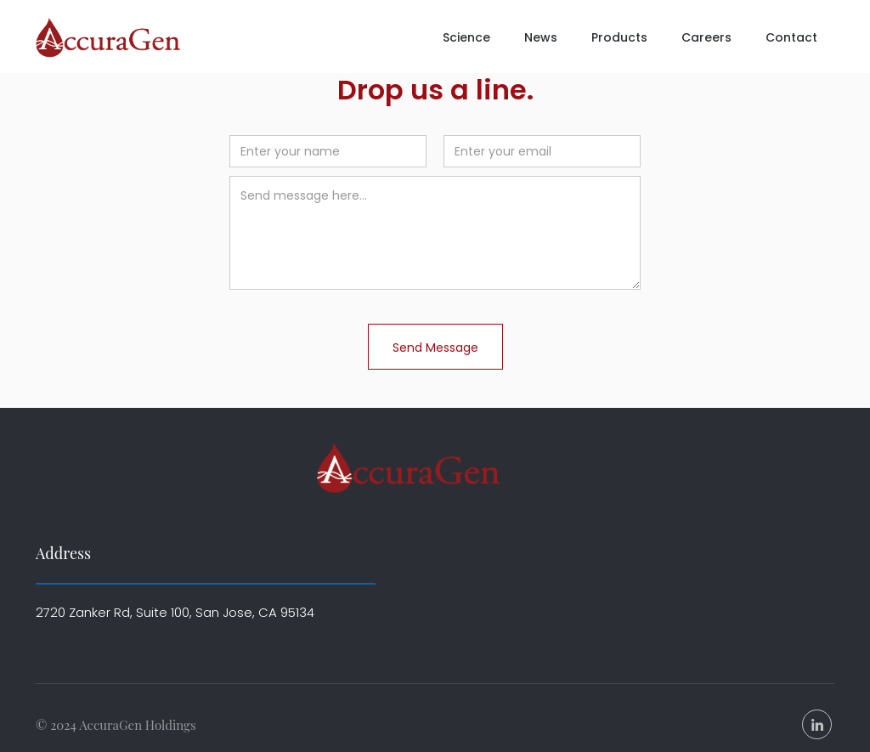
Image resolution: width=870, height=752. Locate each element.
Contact (791, 37)
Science (466, 37)
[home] (112, 38)
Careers (706, 37)
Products (619, 37)
